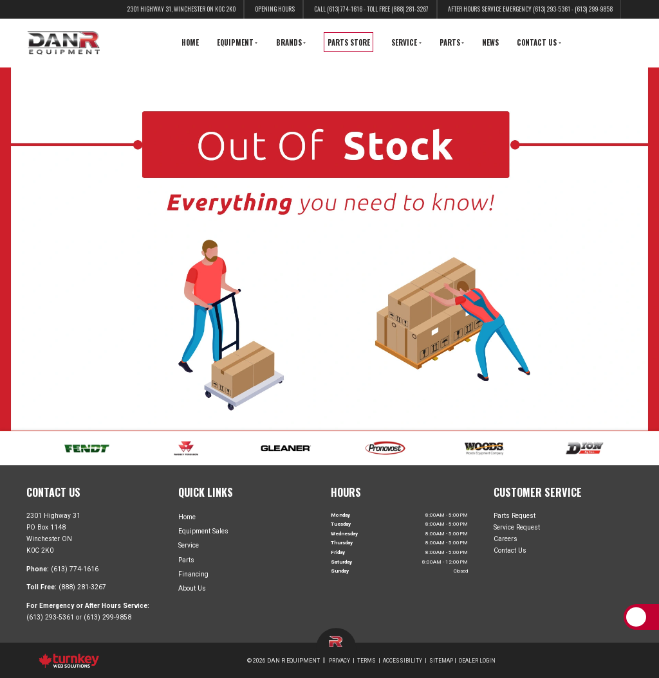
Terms (366, 660)
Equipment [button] (237, 42)
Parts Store (349, 42)
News (490, 42)
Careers (505, 538)
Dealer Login (477, 660)
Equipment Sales (203, 531)
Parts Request (514, 515)
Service (188, 545)
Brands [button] (291, 42)
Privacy (339, 660)
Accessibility (402, 660)
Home (190, 42)
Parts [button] (452, 42)
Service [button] (406, 42)
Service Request (517, 527)
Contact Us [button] (539, 42)
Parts (186, 559)
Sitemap (441, 660)
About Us (192, 588)
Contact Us (510, 550)
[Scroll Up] (635, 616)
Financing (193, 574)
